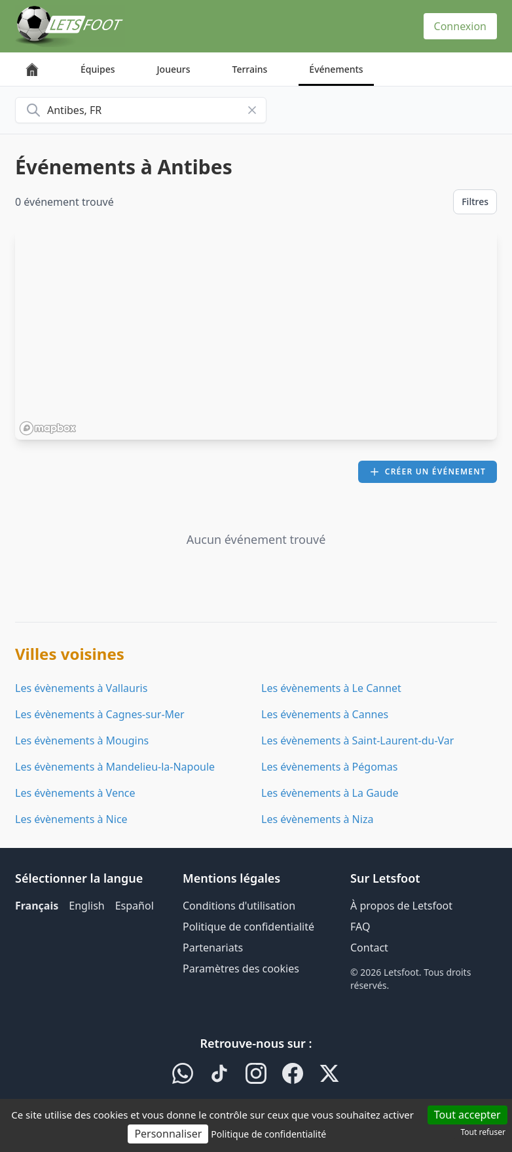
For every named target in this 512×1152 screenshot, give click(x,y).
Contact (369, 947)
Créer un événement (427, 471)
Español (134, 905)
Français (36, 905)
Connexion (460, 26)
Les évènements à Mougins (82, 740)
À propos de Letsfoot (401, 905)
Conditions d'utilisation (239, 905)
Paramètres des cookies (241, 968)
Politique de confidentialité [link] (268, 1134)
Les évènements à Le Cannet (331, 688)
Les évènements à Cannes (324, 714)
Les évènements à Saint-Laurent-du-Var (357, 740)
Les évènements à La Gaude (330, 793)
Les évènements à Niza (317, 819)
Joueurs (174, 69)
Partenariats (213, 947)
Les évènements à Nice (71, 819)
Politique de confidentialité (248, 926)
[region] (256, 335)
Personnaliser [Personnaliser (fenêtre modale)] (168, 1133)
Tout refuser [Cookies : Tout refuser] (483, 1132)
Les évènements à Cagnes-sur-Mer (100, 714)
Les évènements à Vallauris (81, 688)
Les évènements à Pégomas (329, 766)
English (86, 905)
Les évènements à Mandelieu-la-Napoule (115, 766)
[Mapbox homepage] (48, 428)
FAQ (360, 926)
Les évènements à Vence (75, 793)
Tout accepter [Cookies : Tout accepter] (467, 1114)
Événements (336, 69)
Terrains (250, 69)
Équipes (98, 69)
